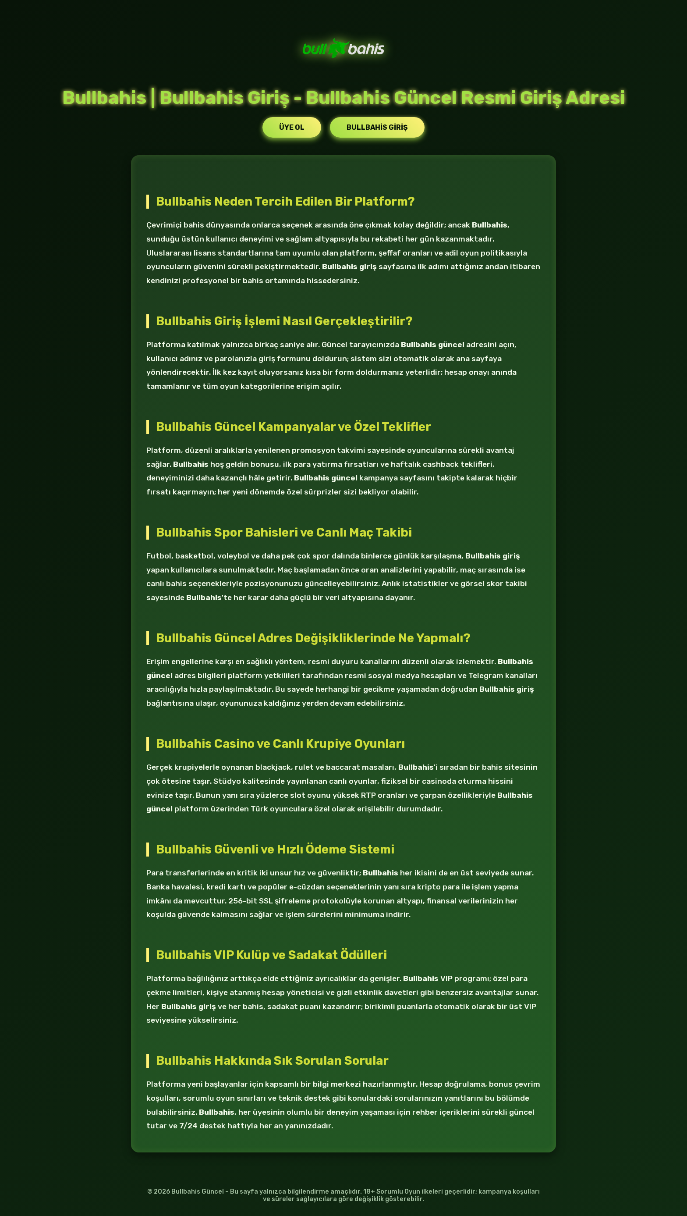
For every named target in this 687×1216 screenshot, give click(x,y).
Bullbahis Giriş (377, 127)
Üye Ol (292, 127)
